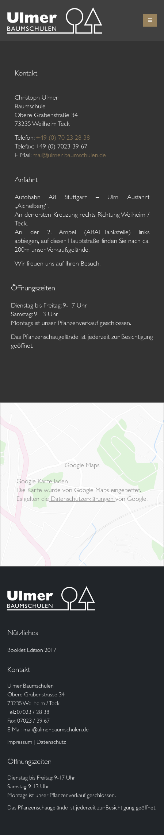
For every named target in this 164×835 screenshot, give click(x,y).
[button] (150, 20)
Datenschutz (51, 741)
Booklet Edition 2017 (31, 649)
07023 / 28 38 (33, 711)
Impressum (19, 741)
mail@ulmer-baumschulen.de (69, 155)
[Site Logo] (54, 20)
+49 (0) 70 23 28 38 (63, 137)
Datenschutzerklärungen (82, 498)
